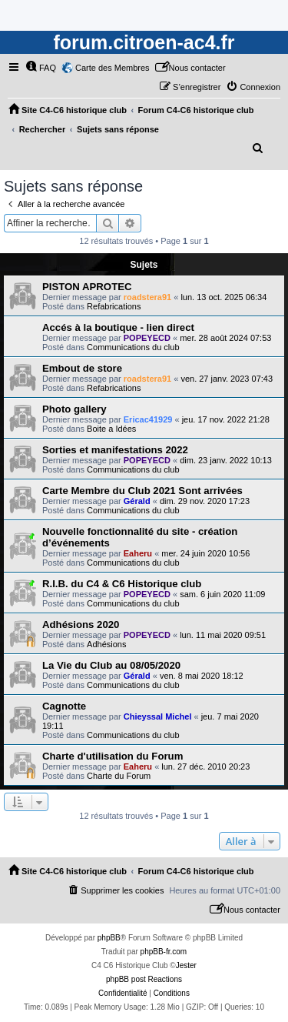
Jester (186, 965)
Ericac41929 (148, 419)
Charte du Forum (119, 775)
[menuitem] (40, 67)
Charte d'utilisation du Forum (112, 756)
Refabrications (114, 306)
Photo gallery (74, 409)
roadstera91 (147, 297)
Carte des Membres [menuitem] (112, 67)
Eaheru (138, 553)
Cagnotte (64, 706)
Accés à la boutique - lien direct (118, 327)
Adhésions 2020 (80, 624)
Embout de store (82, 368)
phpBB (109, 937)
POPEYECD (147, 337)
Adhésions (106, 644)
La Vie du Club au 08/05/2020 (111, 665)
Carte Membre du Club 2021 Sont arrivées (142, 490)
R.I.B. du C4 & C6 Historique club (121, 583)
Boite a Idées (111, 428)
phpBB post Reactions (144, 979)
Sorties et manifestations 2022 (115, 450)
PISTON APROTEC (87, 286)
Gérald (137, 501)
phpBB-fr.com (164, 951)
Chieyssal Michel (158, 716)
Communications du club (133, 347)
